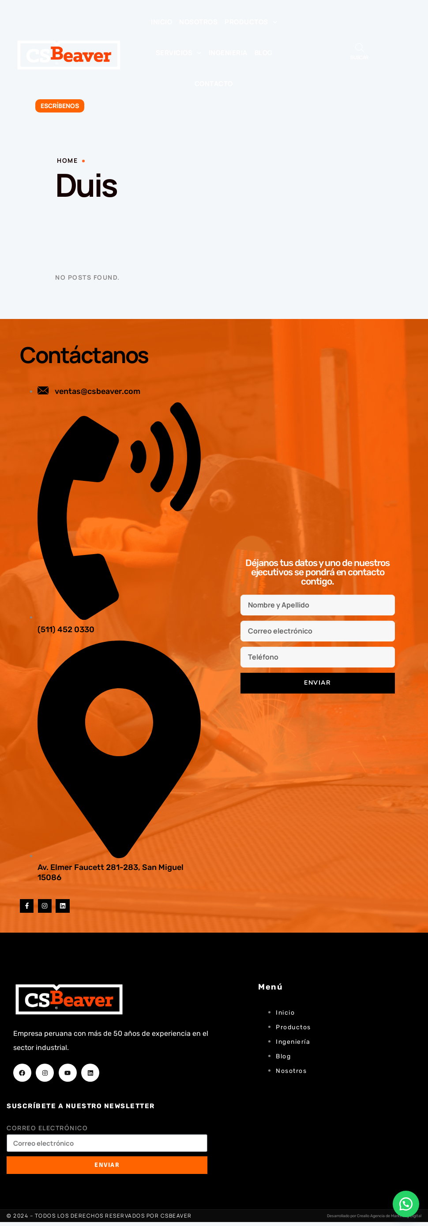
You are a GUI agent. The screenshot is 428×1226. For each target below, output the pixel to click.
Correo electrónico (47, 1132)
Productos (251, 22)
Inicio (161, 21)
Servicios (179, 53)
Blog (264, 52)
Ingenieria (228, 52)
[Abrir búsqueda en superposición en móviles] (359, 47)
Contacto (214, 83)
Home (67, 160)
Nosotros (198, 21)
